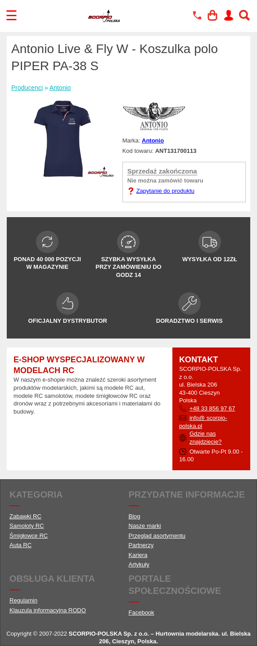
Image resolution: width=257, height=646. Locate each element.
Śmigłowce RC (28, 535)
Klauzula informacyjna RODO (47, 610)
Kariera (138, 555)
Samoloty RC (26, 525)
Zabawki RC (25, 516)
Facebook (141, 612)
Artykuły (139, 564)
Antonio (60, 87)
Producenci (27, 87)
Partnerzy (141, 545)
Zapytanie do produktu (165, 190)
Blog (134, 516)
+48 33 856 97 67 (212, 408)
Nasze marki (145, 525)
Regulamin (23, 600)
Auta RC (20, 545)
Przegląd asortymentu (157, 535)
